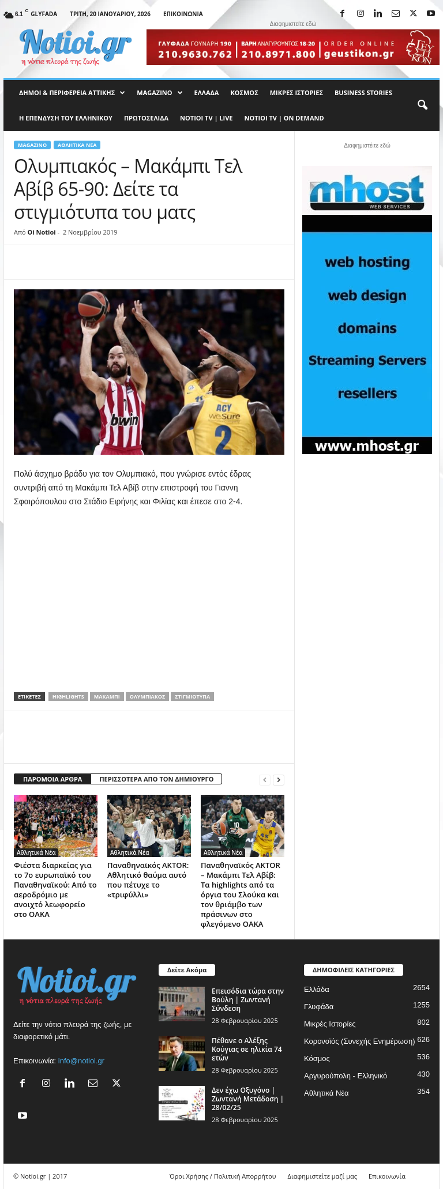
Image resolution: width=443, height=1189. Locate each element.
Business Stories (363, 92)
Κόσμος (244, 92)
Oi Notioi (42, 232)
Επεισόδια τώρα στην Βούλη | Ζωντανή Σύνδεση (248, 999)
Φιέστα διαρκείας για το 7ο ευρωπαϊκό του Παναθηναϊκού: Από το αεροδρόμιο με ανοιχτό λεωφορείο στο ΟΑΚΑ (55, 889)
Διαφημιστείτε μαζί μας (322, 1176)
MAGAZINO (159, 92)
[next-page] (278, 779)
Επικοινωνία (183, 14)
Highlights (68, 696)
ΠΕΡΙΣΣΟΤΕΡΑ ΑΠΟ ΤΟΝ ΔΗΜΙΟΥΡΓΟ (156, 779)
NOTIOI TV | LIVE (206, 118)
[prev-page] (265, 779)
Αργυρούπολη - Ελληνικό (345, 1075)
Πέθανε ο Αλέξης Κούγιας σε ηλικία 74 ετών (247, 1049)
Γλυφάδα (318, 1006)
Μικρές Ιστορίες (296, 92)
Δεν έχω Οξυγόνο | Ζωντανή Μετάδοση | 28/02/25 (248, 1098)
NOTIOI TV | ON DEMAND (284, 118)
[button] (422, 105)
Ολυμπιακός (147, 696)
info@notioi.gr (81, 1060)
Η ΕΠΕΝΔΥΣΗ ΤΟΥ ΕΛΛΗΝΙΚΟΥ (65, 118)
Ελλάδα (206, 92)
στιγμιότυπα (192, 696)
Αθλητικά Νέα (77, 145)
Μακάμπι (107, 696)
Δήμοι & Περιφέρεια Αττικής (72, 92)
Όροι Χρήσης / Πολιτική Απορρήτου (223, 1176)
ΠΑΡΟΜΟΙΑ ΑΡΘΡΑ (52, 779)
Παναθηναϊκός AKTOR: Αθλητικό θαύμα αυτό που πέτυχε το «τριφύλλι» (148, 880)
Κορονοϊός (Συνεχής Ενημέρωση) (359, 1041)
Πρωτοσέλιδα (146, 118)
